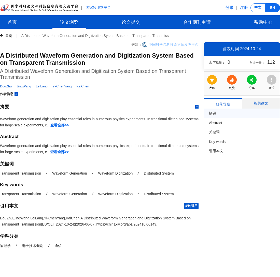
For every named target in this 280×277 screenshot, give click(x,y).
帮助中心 (263, 22)
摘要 (212, 113)
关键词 (214, 132)
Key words (217, 142)
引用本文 (216, 151)
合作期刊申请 (197, 22)
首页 (12, 22)
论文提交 (131, 22)
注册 (244, 7)
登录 (230, 7)
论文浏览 (69, 22)
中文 (257, 7)
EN (272, 8)
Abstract (215, 123)
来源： (136, 45)
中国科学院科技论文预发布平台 (174, 45)
